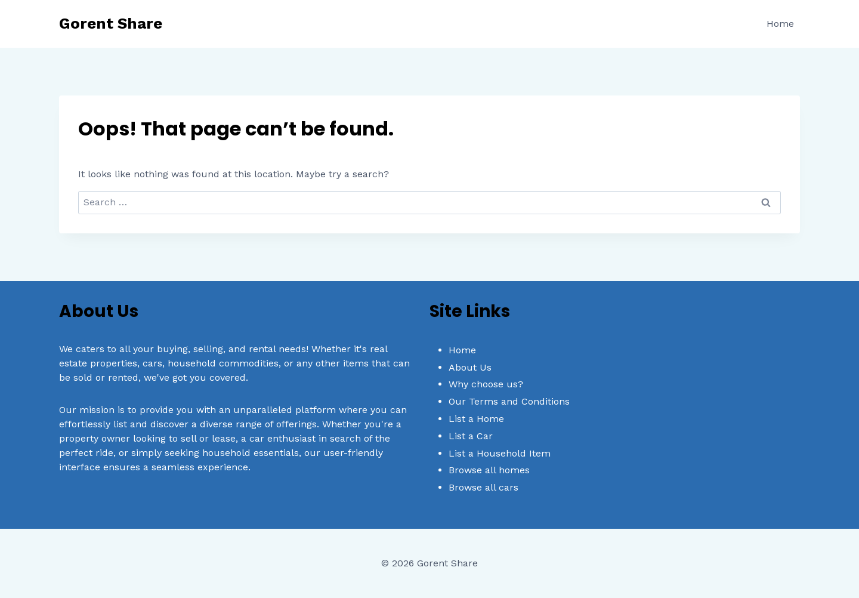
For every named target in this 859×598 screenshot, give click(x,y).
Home (780, 23)
